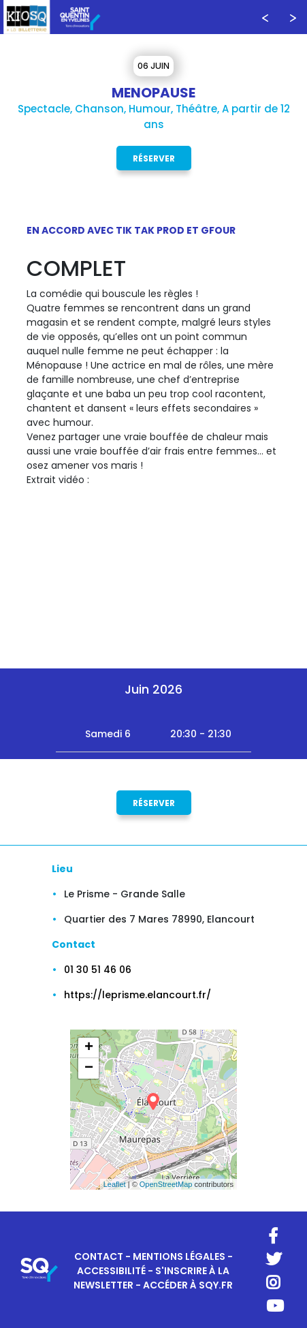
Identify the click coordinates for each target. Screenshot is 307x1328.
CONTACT (98, 1256)
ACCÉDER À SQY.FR (188, 1285)
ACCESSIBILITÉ (111, 1271)
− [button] (88, 1068)
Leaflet (114, 1184)
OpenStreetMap (166, 1184)
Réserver (154, 158)
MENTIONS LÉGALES (179, 1256)
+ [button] (88, 1048)
